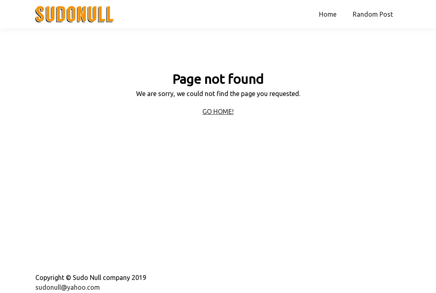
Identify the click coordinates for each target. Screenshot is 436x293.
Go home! (218, 111)
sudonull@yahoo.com (67, 287)
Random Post (373, 14)
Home (327, 14)
